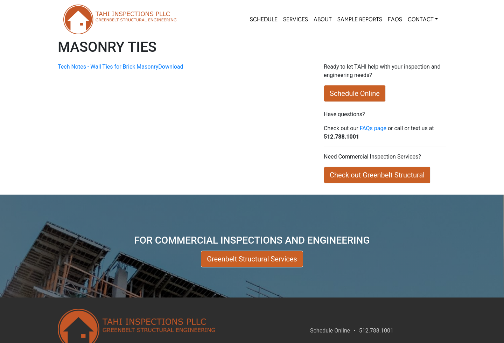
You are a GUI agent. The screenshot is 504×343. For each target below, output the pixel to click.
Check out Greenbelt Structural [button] (377, 175)
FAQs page (373, 128)
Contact (421, 19)
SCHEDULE (264, 19)
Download (170, 66)
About (323, 19)
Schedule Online (330, 330)
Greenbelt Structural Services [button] (252, 259)
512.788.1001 (376, 330)
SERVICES (295, 19)
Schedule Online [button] (355, 93)
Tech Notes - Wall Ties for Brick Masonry (108, 66)
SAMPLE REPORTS (359, 19)
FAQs (395, 19)
